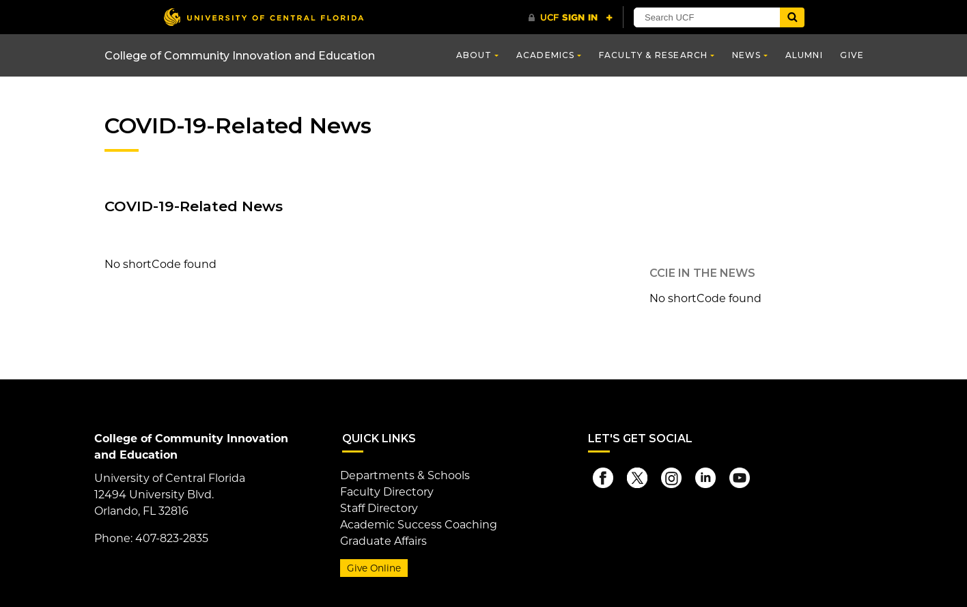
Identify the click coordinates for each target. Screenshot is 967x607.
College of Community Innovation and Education (239, 55)
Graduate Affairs (383, 541)
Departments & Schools (405, 475)
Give (852, 55)
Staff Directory (379, 508)
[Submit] (792, 17)
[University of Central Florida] (264, 16)
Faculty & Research (653, 55)
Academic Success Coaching (418, 524)
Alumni (804, 55)
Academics (545, 55)
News (746, 55)
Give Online (374, 568)
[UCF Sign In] (570, 17)
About (474, 55)
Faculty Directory (387, 491)
